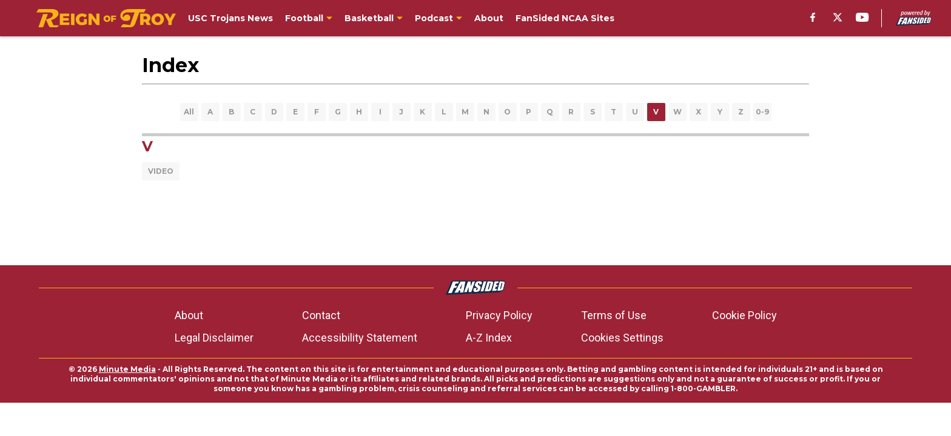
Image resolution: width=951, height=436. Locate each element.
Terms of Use (614, 315)
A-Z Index (489, 337)
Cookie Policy (744, 315)
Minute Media (127, 369)
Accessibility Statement (359, 337)
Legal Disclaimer (214, 337)
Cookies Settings (622, 337)
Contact (321, 315)
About (189, 315)
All (189, 111)
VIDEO (160, 171)
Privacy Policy (499, 315)
